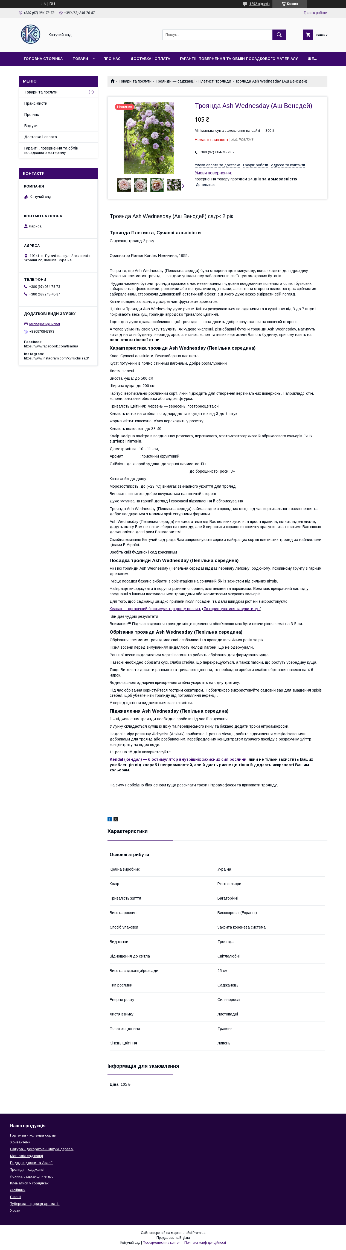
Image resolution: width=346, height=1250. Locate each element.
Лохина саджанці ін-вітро (32, 1176)
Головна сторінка (43, 59)
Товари (80, 59)
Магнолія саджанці (26, 1156)
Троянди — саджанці (174, 81)
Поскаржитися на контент (162, 1243)
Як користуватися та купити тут (231, 609)
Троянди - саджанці (27, 1169)
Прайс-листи (35, 103)
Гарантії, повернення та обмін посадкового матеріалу (239, 59)
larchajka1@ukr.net (44, 324)
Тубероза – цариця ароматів (35, 1204)
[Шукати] (279, 35)
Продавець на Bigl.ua (173, 1238)
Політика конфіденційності (205, 1243)
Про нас (112, 59)
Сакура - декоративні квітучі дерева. (42, 1149)
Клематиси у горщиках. (30, 1183)
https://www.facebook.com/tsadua (51, 346)
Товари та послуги (135, 81)
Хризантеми (20, 1142)
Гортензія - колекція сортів (33, 1135)
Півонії (15, 1197)
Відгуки (30, 126)
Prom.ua (199, 1233)
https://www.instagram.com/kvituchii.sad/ (56, 358)
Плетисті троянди (215, 81)
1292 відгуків (259, 4)
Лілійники (17, 1190)
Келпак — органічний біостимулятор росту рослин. (155, 609)
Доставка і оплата (150, 59)
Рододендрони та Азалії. (31, 1163)
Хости (15, 1210)
